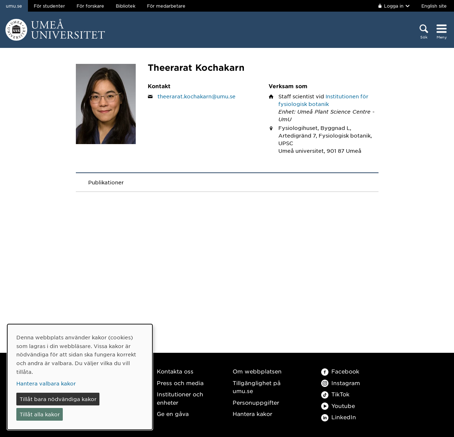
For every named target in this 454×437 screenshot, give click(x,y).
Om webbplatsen (257, 371)
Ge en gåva (173, 413)
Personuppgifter (256, 402)
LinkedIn (338, 416)
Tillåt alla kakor (40, 414)
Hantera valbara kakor (46, 383)
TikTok (335, 394)
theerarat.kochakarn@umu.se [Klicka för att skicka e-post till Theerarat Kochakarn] (197, 96)
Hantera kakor (252, 413)
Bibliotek (125, 6)
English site (434, 6)
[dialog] (79, 377)
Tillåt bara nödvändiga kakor (58, 399)
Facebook (340, 371)
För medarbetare (166, 6)
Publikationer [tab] (106, 182)
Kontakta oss (175, 371)
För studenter (49, 6)
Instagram (340, 382)
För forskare (90, 6)
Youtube (338, 405)
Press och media (180, 382)
